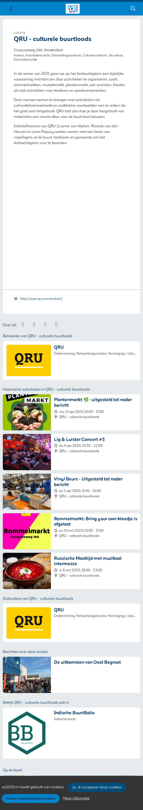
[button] (72, 695)
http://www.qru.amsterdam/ (41, 189)
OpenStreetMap (129, 731)
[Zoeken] (133, 8)
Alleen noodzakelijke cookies (30, 798)
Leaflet (108, 731)
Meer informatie (76, 798)
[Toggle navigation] (11, 8)
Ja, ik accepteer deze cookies (97, 787)
